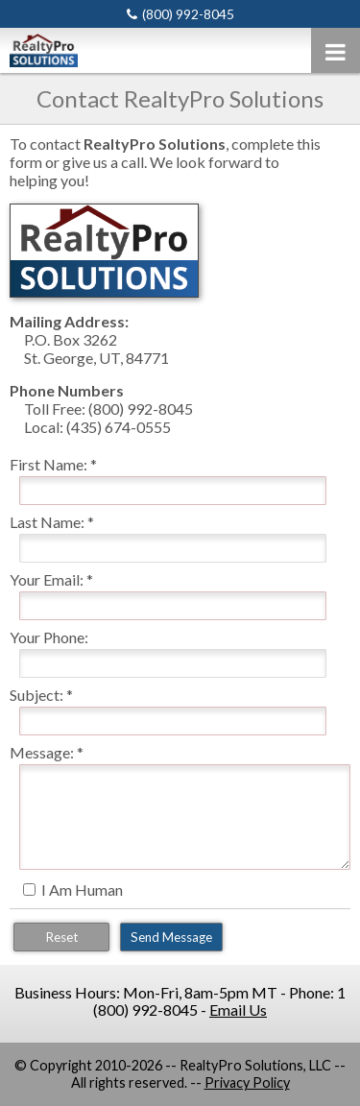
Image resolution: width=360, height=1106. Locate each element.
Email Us (238, 1009)
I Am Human (82, 889)
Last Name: (47, 522)
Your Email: (47, 579)
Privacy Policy (247, 1082)
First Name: (48, 464)
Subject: (36, 694)
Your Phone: (49, 637)
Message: (42, 752)
